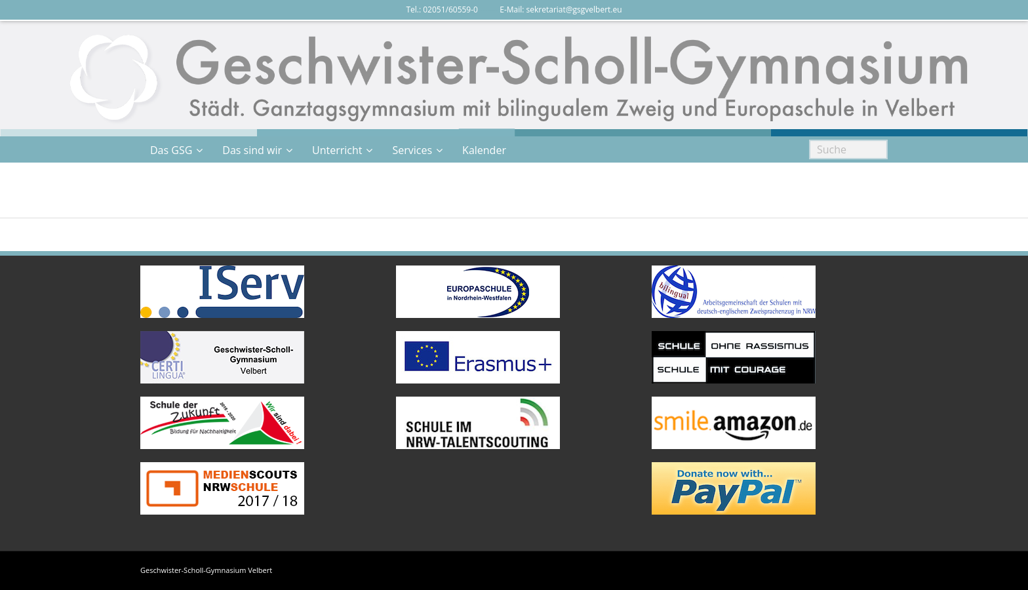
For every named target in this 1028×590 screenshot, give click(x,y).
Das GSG (171, 150)
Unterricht (337, 150)
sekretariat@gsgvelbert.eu (574, 9)
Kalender (484, 150)
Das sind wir (252, 150)
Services (412, 150)
